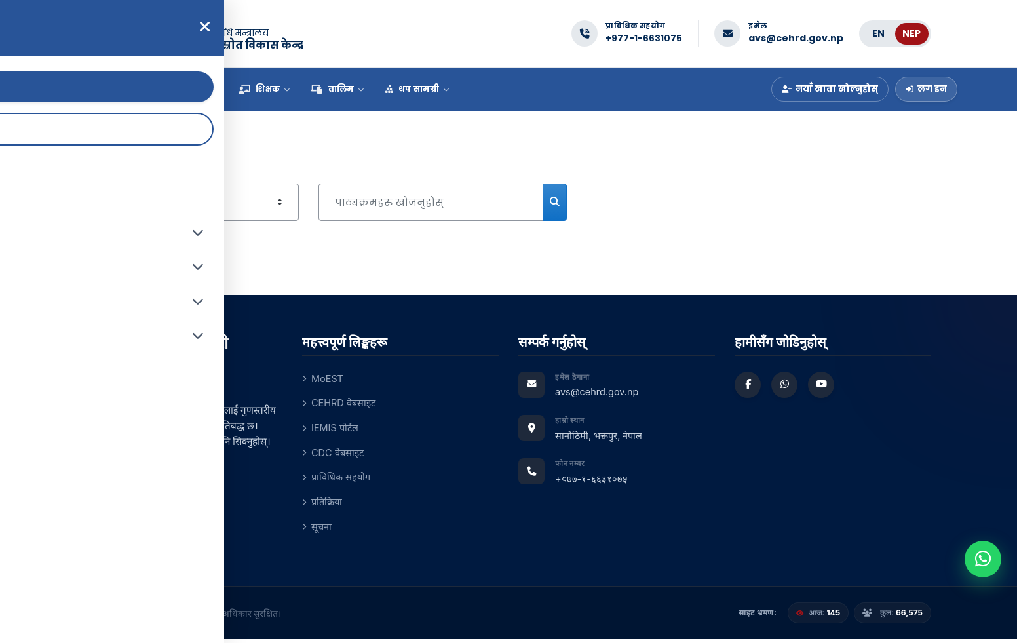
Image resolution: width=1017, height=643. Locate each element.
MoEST (323, 378)
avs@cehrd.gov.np (795, 38)
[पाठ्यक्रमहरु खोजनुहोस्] (430, 202)
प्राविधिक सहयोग (337, 479)
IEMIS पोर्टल (331, 429)
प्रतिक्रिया (323, 504)
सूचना (317, 530)
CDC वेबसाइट (334, 454)
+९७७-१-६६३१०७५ (643, 38)
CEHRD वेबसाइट (340, 403)
